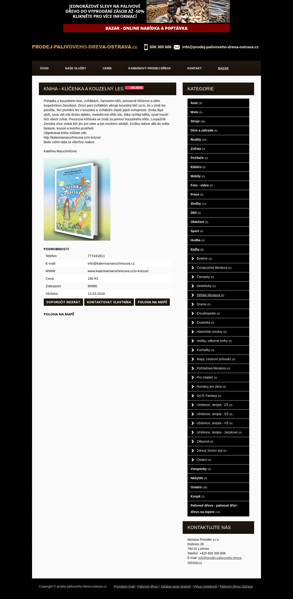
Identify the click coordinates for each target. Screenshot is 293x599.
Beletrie (204, 258)
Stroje (198, 121)
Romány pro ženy (211, 386)
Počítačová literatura (213, 368)
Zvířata (198, 148)
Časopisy (205, 277)
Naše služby (75, 68)
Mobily (198, 176)
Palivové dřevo (147, 586)
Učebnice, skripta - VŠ (215, 423)
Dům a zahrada (204, 130)
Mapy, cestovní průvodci (216, 359)
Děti (196, 213)
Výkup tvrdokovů (205, 586)
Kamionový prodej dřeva (149, 68)
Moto (197, 112)
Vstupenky (201, 469)
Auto (196, 103)
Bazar (223, 68)
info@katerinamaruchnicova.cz (111, 263)
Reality (199, 139)
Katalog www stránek (176, 586)
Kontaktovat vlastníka (109, 302)
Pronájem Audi (124, 586)
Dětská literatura (210, 295)
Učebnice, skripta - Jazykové (219, 432)
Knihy (197, 249)
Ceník (107, 68)
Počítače (199, 158)
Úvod (44, 68)
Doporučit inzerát (63, 302)
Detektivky (206, 286)
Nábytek (199, 478)
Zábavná (205, 441)
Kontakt (194, 68)
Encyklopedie (208, 313)
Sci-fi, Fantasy (209, 396)
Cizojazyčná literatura (214, 267)
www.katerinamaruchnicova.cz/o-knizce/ (118, 271)
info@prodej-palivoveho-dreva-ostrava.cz (220, 47)
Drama (204, 304)
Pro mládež (207, 377)
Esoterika (205, 322)
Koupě (198, 496)
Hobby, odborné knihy (214, 341)
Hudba (198, 240)
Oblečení (199, 222)
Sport (197, 231)
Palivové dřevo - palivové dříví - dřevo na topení (215, 509)
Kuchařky (205, 350)
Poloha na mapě (152, 302)
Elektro (198, 167)
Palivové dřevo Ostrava (236, 586)
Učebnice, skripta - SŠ (215, 414)
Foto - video (202, 185)
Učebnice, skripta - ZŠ (215, 405)
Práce (197, 194)
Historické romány (212, 331)
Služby (199, 203)
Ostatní (204, 460)
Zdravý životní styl (212, 450)
